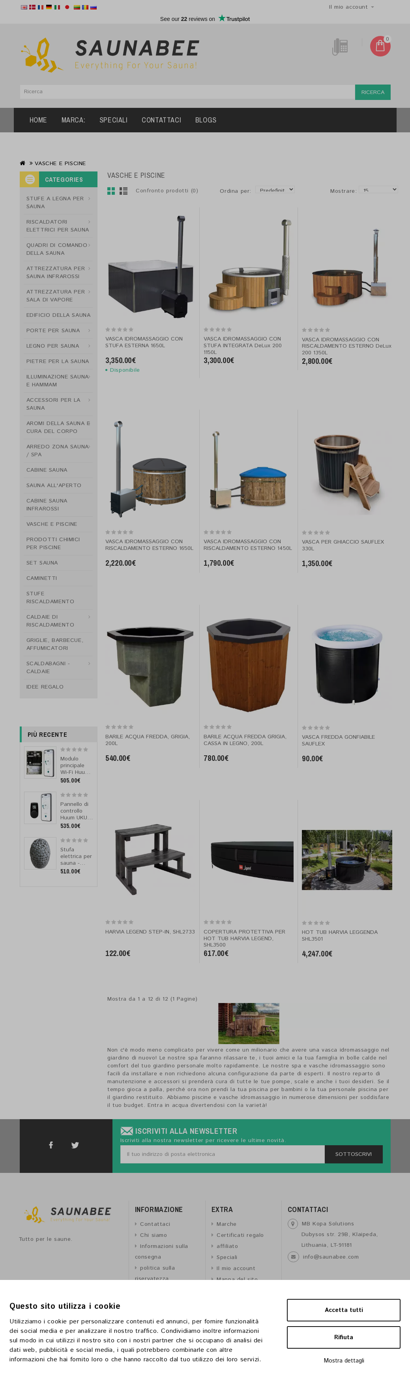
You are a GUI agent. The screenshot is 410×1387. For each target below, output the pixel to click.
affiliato (227, 1246)
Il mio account (236, 1268)
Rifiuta (343, 1337)
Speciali (113, 120)
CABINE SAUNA (46, 470)
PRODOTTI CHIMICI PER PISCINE (53, 543)
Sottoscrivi (353, 1154)
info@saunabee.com (331, 1257)
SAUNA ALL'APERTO (54, 485)
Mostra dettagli (344, 1361)
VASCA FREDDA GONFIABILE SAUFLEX (338, 740)
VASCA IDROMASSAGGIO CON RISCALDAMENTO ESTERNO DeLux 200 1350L (346, 346)
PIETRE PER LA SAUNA (57, 361)
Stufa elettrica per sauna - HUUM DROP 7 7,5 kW (76, 863)
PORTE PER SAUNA (53, 331)
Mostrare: (332, 191)
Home (38, 120)
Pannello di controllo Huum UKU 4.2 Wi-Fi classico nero (74, 820)
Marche (227, 1224)
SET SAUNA (42, 563)
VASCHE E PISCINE (60, 163)
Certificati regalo (240, 1235)
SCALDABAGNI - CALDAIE (48, 668)
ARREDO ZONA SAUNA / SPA (57, 451)
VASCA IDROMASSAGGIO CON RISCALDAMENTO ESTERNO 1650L (149, 545)
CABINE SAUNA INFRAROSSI (46, 505)
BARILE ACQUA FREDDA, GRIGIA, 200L (147, 740)
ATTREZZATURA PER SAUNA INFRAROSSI (55, 272)
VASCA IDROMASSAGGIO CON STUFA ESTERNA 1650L (144, 342)
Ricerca (372, 92)
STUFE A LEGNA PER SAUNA (55, 203)
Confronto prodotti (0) (167, 191)
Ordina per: (235, 191)
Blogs (206, 120)
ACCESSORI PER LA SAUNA (53, 404)
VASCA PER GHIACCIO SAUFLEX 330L (343, 545)
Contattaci (161, 120)
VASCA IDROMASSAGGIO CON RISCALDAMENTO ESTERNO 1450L (248, 545)
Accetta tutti (344, 1310)
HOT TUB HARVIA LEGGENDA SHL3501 (340, 935)
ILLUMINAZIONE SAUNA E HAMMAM (57, 381)
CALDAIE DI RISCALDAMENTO (50, 621)
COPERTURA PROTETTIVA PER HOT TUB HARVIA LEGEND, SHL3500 (244, 938)
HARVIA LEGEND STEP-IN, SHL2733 (150, 932)
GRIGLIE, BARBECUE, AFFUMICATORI (55, 644)
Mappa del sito (237, 1279)
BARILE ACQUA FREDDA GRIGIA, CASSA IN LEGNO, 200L (245, 740)
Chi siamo (153, 1235)
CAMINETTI (41, 578)
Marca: (74, 120)
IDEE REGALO (45, 687)
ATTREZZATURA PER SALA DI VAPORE (55, 296)
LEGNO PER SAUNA (52, 346)
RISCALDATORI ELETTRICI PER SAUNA (57, 226)
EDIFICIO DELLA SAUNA (58, 315)
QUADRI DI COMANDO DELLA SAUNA (57, 249)
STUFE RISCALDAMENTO (50, 598)
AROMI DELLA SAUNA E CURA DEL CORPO (58, 427)
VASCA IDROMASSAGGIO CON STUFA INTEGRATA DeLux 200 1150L (243, 345)
